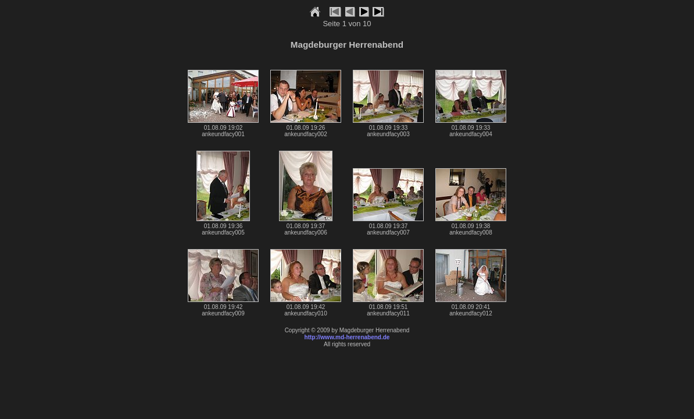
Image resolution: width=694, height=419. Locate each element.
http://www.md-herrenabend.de (347, 337)
